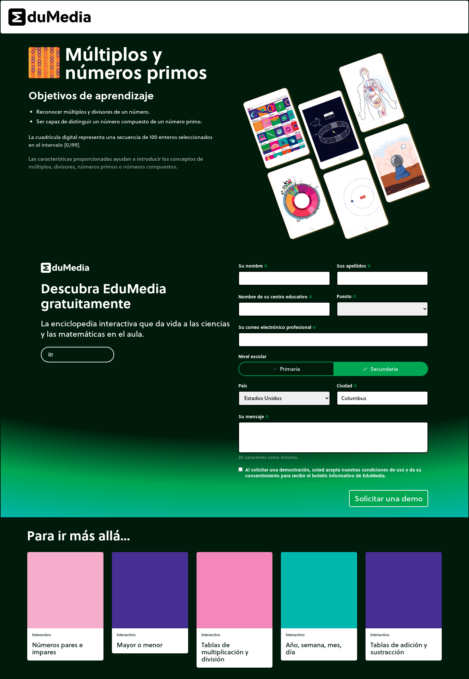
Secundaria (380, 368)
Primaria (286, 368)
